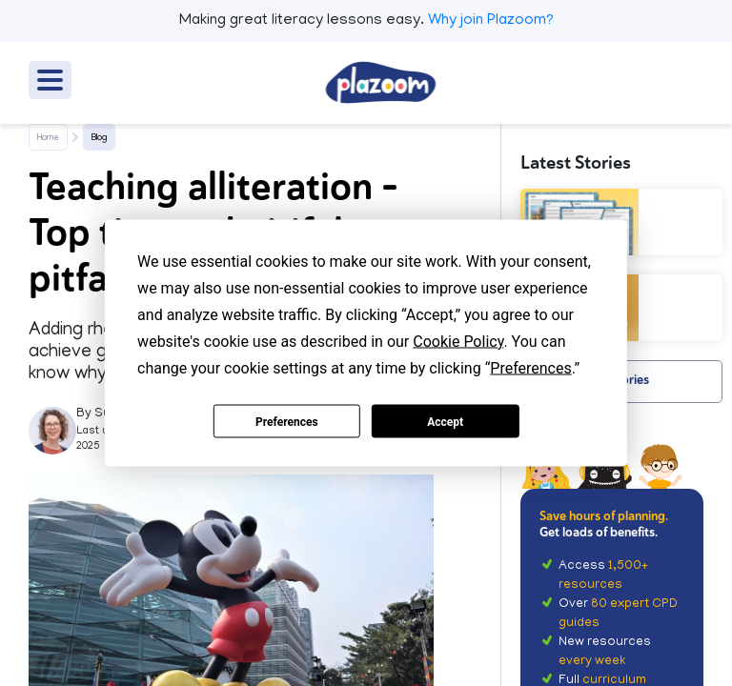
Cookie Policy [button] (458, 342)
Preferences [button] (530, 368)
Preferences (286, 421)
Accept (445, 421)
